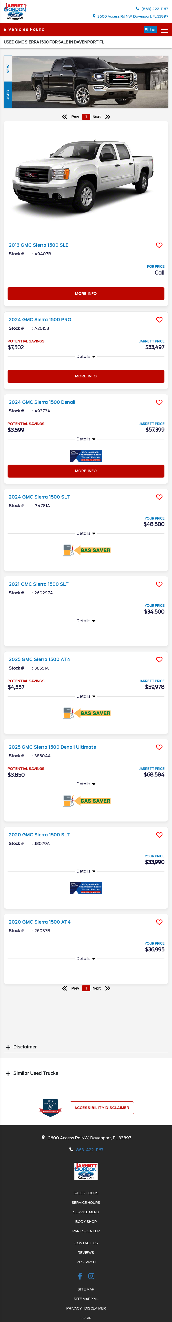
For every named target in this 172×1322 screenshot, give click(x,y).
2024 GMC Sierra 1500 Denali (42, 402)
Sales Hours (86, 1193)
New (8, 68)
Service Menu (86, 1212)
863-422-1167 (89, 1150)
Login (86, 1318)
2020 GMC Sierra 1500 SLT (39, 834)
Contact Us (86, 1243)
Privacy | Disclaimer (86, 1308)
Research (86, 1262)
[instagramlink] (91, 1277)
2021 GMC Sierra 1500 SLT (39, 584)
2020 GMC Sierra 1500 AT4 (40, 922)
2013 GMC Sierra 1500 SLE (39, 245)
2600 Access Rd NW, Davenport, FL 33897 (131, 16)
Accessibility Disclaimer (101, 1108)
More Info (86, 294)
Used (8, 94)
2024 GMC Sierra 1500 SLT (39, 497)
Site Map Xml (86, 1299)
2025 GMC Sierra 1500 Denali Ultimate (52, 747)
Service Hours (86, 1203)
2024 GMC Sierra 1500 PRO (40, 319)
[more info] (86, 179)
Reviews (86, 1253)
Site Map (86, 1289)
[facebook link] (81, 1277)
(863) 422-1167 (152, 9)
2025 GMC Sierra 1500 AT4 (39, 659)
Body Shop (86, 1222)
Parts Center (86, 1231)
